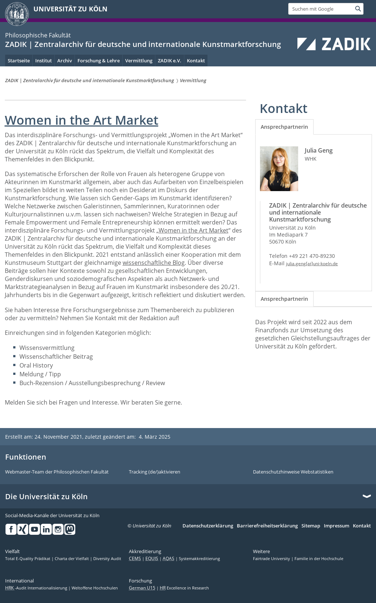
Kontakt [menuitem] (196, 60)
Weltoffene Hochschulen (95, 588)
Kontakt (362, 526)
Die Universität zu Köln (46, 496)
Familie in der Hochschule (318, 558)
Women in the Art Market (193, 230)
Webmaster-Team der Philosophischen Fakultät (57, 472)
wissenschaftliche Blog (154, 263)
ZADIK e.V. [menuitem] (169, 60)
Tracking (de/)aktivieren (154, 472)
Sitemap (310, 526)
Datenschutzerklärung (207, 526)
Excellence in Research (184, 588)
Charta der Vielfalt (72, 558)
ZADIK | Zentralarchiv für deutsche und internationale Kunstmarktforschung (143, 44)
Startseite (19, 60)
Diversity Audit (107, 558)
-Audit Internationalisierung (36, 588)
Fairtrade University (272, 558)
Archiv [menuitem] (64, 60)
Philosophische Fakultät (38, 35)
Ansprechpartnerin (284, 126)
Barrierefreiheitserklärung (267, 526)
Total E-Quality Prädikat (28, 558)
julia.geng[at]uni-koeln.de (312, 263)
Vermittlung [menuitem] (138, 60)
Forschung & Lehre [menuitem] (98, 60)
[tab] (284, 127)
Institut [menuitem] (43, 60)
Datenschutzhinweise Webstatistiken (293, 472)
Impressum (336, 526)
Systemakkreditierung (199, 558)
